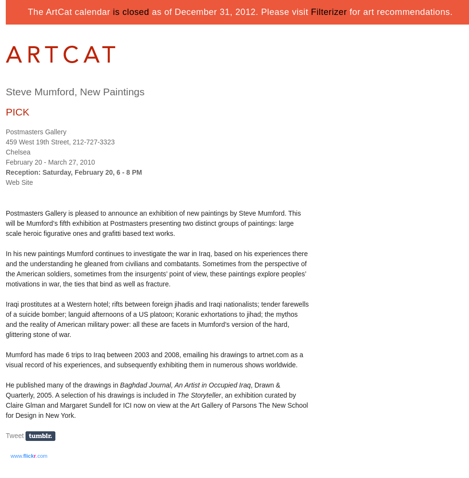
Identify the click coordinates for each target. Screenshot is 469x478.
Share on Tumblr (44, 436)
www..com (29, 456)
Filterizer (329, 12)
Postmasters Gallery (36, 132)
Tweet (15, 435)
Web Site (19, 182)
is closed (131, 12)
